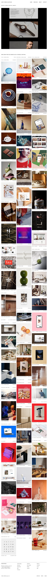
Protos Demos (3, 387)
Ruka (2, 269)
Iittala (2, 82)
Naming (28, 428)
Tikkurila (18, 321)
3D (11, 334)
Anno (17, 185)
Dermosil (18, 342)
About (40, 2)
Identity (45, 169)
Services (36, 2)
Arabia (2, 106)
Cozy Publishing (19, 376)
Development (45, 134)
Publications (29, 168)
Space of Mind (34, 364)
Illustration (14, 334)
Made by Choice (19, 206)
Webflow (46, 344)
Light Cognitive (3, 334)
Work (31, 2)
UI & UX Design (41, 134)
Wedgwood (18, 403)
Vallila (33, 134)
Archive (2, 5)
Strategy (27, 185)
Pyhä (32, 440)
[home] (6, 2)
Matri (32, 283)
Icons (15, 536)
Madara (33, 500)
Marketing (30, 514)
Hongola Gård (34, 148)
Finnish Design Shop (4, 536)
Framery (18, 406)
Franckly (33, 169)
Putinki (33, 331)
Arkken (17, 428)
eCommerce (37, 134)
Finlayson (2, 555)
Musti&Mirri (3, 399)
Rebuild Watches (8, 5)
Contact (45, 2)
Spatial (30, 406)
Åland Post (2, 201)
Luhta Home (18, 443)
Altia (17, 168)
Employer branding (28, 321)
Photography (14, 82)
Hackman (2, 244)
